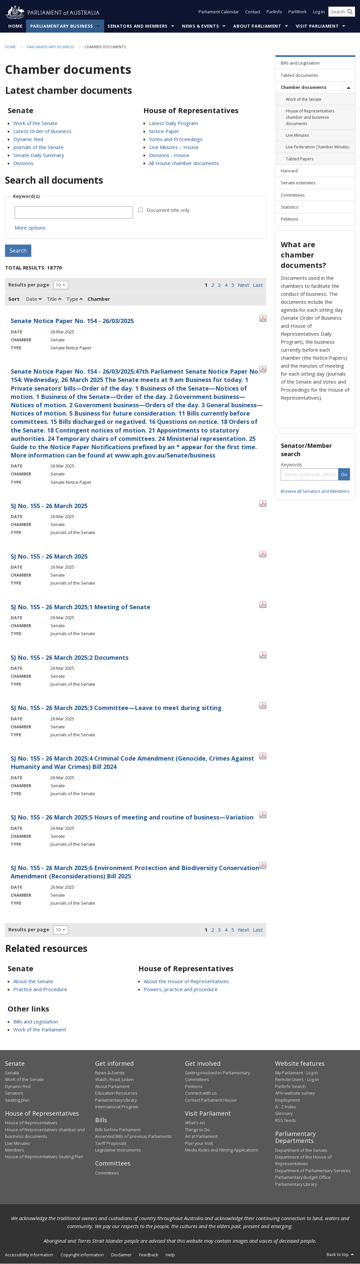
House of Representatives (31, 1123)
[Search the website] (341, 13)
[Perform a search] (350, 13)
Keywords (291, 465)
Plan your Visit (199, 1143)
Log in (319, 13)
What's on (195, 1123)
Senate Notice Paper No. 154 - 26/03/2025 (72, 321)
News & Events (200, 26)
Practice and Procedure (40, 989)
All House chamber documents (184, 163)
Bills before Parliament (117, 1130)
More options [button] (30, 228)
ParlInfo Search (290, 1086)
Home (15, 26)
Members (14, 1150)
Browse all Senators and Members (315, 491)
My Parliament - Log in (296, 1073)
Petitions (194, 1086)
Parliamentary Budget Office (303, 1177)
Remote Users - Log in (297, 1080)
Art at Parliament (201, 1137)
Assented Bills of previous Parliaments (133, 1137)
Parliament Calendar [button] (219, 13)
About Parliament (257, 26)
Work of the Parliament (39, 1029)
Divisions (23, 163)
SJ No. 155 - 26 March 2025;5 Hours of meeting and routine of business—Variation (132, 817)
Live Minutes (17, 1143)
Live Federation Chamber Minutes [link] (317, 147)
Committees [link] (293, 195)
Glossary (283, 1114)
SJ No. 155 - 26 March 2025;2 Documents (69, 657)
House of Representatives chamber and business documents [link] (310, 117)
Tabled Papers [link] (299, 159)
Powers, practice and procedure (181, 989)
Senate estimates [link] (298, 183)
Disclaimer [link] (121, 1255)
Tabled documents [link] (299, 75)
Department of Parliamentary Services (313, 1171)
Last (258, 285)
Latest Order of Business (42, 131)
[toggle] (348, 87)
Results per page (28, 285)
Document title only (168, 210)
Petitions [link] (289, 219)
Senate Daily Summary (38, 155)
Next (243, 285)
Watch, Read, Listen (114, 1080)
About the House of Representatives (186, 981)
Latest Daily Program (173, 123)
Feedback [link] (148, 1255)
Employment (287, 1100)
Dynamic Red (28, 139)
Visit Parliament (317, 26)
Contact (252, 13)
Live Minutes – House (174, 147)
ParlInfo (274, 13)
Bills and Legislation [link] (300, 63)
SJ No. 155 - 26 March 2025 (49, 506)
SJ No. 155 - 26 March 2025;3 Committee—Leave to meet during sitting (116, 708)
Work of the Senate (35, 123)
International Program (116, 1107)
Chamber (99, 299)
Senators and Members (137, 26)
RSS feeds (285, 1120)
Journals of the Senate (38, 147)
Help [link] (170, 1255)
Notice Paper (164, 131)
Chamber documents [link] (303, 87)
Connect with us (201, 1093)
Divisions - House (169, 155)
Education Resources (116, 1093)
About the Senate (33, 981)
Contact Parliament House (211, 1100)
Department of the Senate (301, 1150)
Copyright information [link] (82, 1255)
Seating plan (17, 1100)
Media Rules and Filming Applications (221, 1150)
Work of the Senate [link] (303, 99)
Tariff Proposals (111, 1143)
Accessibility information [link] (29, 1255)
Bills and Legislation (35, 1021)
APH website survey (295, 1093)
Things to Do (197, 1130)
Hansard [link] (289, 171)
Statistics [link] (289, 207)
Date (34, 299)
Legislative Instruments (118, 1150)
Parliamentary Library (116, 1100)
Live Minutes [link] (297, 135)
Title (54, 299)
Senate (12, 1073)
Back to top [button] (341, 1255)
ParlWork (297, 13)
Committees (107, 1173)
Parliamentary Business (61, 26)
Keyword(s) (26, 196)
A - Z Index (285, 1107)
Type (74, 299)
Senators (14, 1093)
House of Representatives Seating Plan (44, 1157)
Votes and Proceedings (176, 139)
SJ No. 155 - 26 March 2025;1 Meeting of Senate (80, 607)
